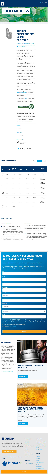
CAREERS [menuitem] (38, 456)
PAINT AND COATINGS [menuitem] (29, 445)
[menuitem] (43, 3)
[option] (8, 33)
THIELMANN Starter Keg (22, 92)
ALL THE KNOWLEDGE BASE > (7, 372)
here (26, 98)
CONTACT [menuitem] (38, 458)
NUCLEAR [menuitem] (27, 451)
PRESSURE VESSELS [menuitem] (40, 443)
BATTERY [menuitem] (26, 449)
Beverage (20, 372)
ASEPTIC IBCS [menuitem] (39, 448)
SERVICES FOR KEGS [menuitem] (29, 462)
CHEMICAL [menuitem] (27, 443)
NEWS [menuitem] (37, 464)
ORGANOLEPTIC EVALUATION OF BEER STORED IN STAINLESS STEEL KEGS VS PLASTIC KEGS (30, 409)
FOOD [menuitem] (26, 447)
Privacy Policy (30, 322)
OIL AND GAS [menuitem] (27, 455)
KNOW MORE (23, 376)
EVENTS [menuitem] (37, 460)
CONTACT (24, 471)
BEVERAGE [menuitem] (27, 441)
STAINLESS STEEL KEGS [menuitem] (41, 441)
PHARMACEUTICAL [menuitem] (29, 453)
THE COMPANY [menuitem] (39, 466)
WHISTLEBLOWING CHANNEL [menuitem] (40, 468)
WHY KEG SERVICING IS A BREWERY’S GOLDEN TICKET (30, 366)
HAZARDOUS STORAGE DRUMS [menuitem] (41, 446)
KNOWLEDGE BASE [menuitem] (40, 462)
